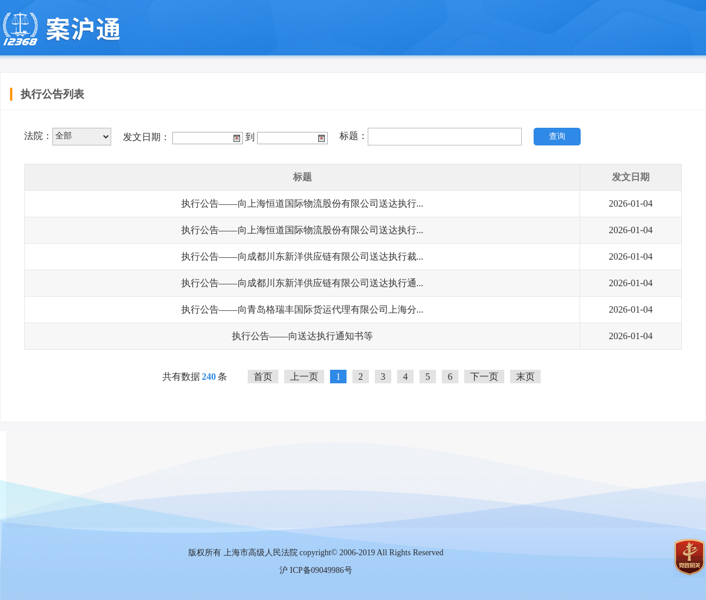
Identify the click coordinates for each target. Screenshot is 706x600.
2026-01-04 (631, 203)
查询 (557, 136)
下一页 (484, 377)
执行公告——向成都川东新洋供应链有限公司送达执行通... (302, 283)
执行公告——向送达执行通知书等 (302, 336)
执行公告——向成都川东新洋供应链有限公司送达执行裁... (302, 256)
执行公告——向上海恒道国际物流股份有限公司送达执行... (302, 203)
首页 (263, 377)
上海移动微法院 (60, 29)
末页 (525, 377)
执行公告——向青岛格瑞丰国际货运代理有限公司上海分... (302, 309)
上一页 (304, 377)
